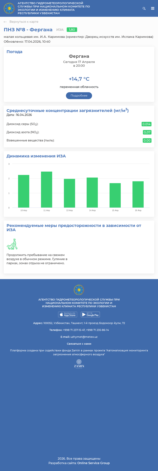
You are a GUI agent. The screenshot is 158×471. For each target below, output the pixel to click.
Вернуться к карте (21, 21)
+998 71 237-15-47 (74, 330)
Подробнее (79, 95)
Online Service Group (93, 463)
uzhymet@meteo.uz (83, 337)
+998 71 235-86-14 (97, 330)
